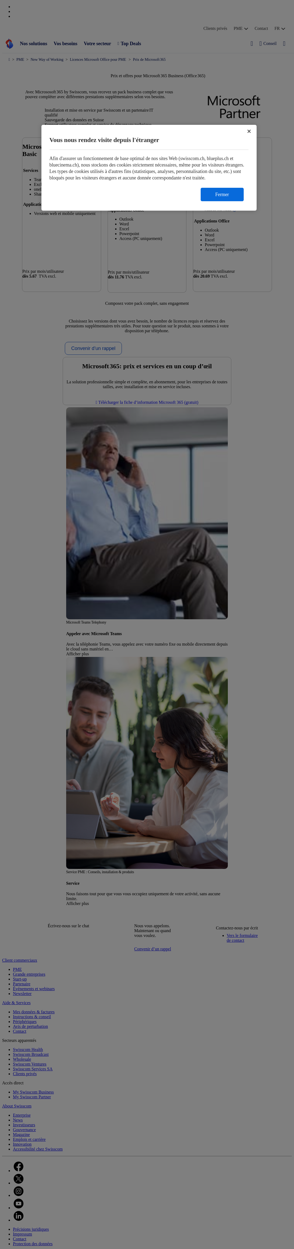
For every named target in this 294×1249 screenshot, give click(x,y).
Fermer (222, 194)
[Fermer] (249, 131)
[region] (149, 168)
